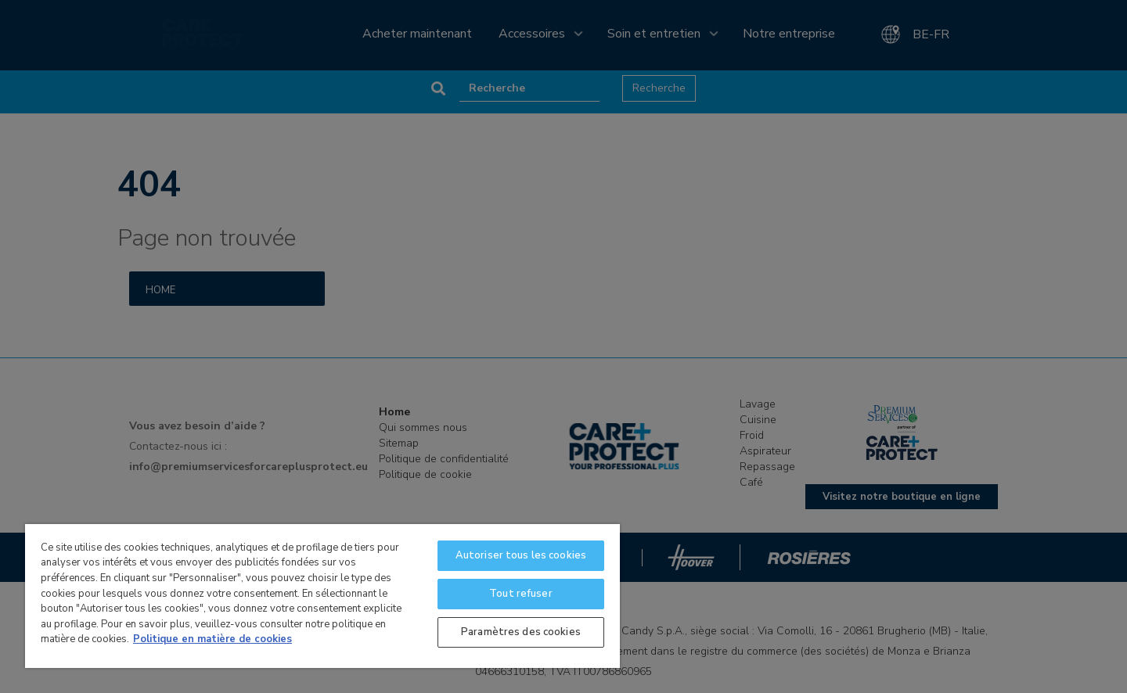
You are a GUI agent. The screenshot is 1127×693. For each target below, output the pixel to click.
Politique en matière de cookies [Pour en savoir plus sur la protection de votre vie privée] (212, 639)
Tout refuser (521, 594)
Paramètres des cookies (521, 632)
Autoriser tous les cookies (520, 555)
